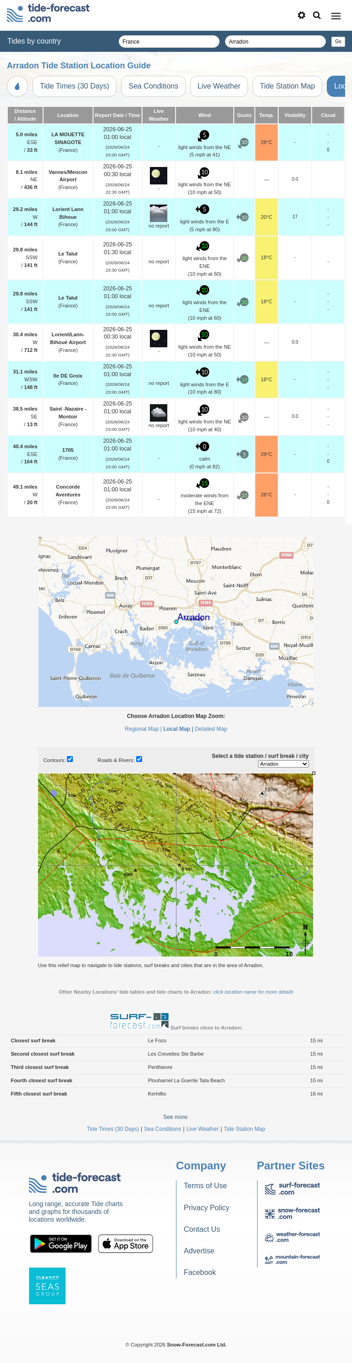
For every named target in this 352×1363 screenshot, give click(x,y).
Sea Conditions (153, 86)
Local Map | (178, 729)
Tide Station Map (287, 86)
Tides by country (34, 41)
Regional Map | (143, 729)
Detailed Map (211, 729)
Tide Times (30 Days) (74, 86)
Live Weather (219, 86)
